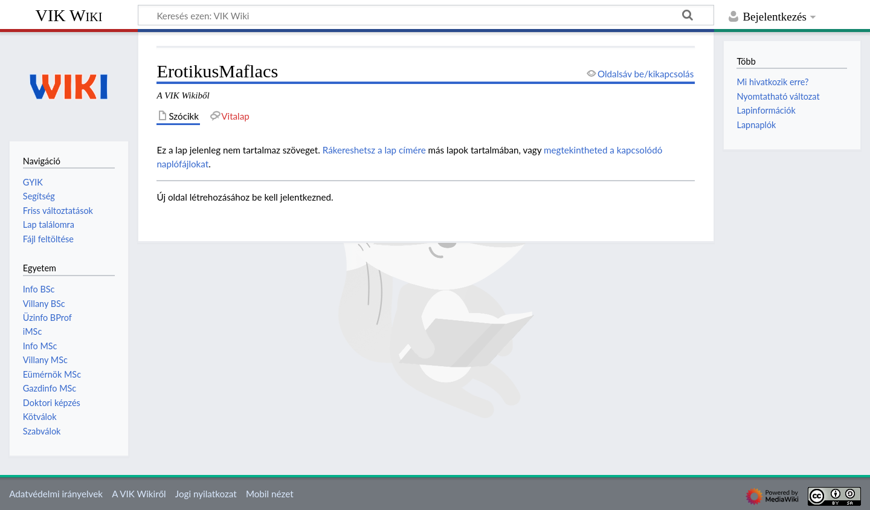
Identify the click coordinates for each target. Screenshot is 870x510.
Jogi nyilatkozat (206, 493)
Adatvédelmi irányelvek (56, 493)
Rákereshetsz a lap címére (374, 149)
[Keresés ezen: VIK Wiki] (426, 15)
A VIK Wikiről (139, 493)
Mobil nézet (270, 493)
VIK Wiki (69, 15)
